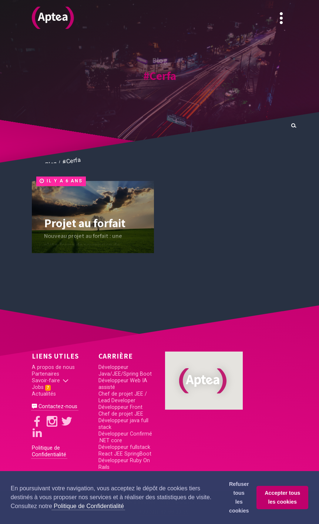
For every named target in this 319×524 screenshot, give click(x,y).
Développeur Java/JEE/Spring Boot (125, 370)
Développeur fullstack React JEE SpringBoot (124, 450)
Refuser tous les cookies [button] (239, 497)
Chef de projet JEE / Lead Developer (122, 397)
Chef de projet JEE (120, 414)
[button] (204, 380)
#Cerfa (159, 75)
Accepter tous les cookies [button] (282, 497)
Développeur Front (120, 407)
